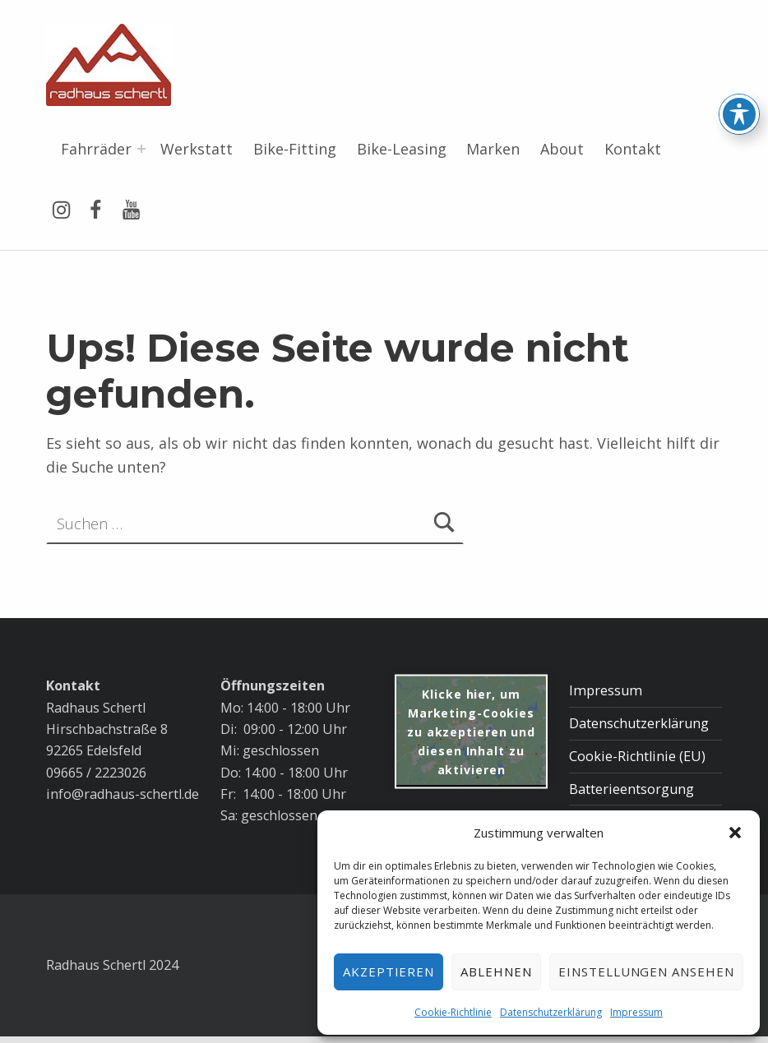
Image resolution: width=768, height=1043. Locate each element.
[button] (735, 832)
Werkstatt (196, 149)
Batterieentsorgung (631, 789)
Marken (493, 149)
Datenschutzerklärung (551, 1012)
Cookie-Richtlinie (453, 1012)
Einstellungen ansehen (646, 971)
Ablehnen (496, 971)
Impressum (636, 1012)
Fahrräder (96, 149)
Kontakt (632, 149)
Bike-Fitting (294, 149)
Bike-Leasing (401, 149)
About (562, 149)
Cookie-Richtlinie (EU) (637, 756)
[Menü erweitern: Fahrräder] (141, 149)
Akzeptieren (389, 971)
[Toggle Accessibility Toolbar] (739, 75)
